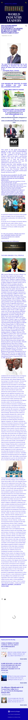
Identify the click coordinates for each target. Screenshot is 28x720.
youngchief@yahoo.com (15, 112)
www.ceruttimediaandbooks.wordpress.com (14, 121)
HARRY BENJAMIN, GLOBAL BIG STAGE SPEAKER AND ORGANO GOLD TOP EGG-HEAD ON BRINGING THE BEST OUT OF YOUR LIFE (11, 667)
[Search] (26, 3)
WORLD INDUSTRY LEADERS (14, 17)
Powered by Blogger (14, 711)
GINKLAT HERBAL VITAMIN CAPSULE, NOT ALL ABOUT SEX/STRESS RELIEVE (10, 644)
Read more (23, 659)
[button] (26, 26)
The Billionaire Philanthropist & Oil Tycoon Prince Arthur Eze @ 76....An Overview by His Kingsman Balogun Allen (12, 689)
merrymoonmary (17, 714)
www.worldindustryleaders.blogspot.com (14, 118)
